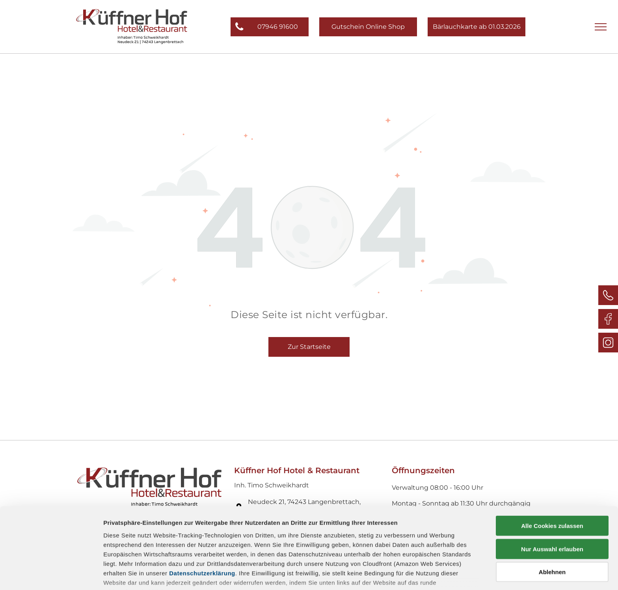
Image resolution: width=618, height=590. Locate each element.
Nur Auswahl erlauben (552, 497)
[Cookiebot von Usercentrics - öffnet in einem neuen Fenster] (51, 575)
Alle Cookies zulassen (552, 474)
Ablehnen (552, 520)
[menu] (600, 27)
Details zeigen (419, 574)
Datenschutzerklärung (202, 521)
